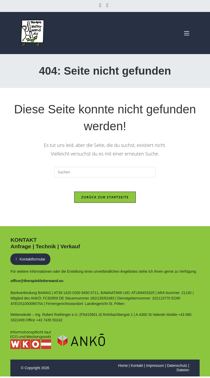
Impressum (155, 367)
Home (123, 367)
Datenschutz (177, 367)
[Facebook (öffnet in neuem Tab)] (101, 5)
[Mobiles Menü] (184, 33)
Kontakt (137, 367)
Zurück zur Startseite (105, 198)
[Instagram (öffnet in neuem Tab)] (107, 5)
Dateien (183, 371)
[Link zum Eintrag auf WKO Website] (30, 341)
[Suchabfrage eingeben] (105, 172)
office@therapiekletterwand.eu (36, 282)
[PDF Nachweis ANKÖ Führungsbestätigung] (81, 341)
